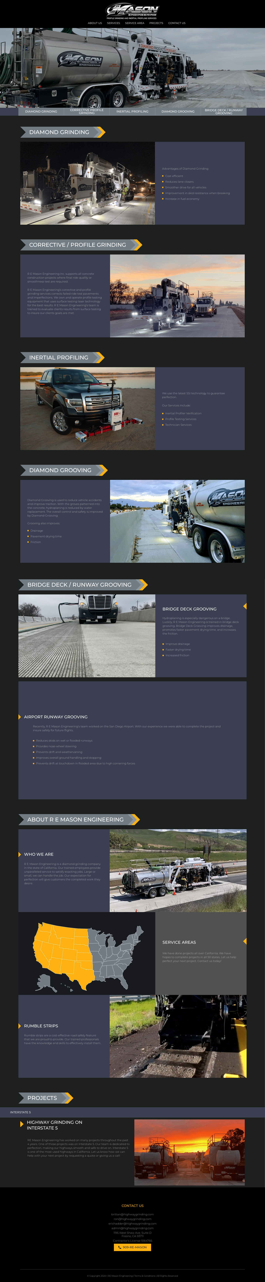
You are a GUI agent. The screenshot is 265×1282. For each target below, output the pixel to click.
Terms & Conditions (144, 1275)
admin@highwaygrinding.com (133, 1228)
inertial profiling (132, 111)
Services (113, 23)
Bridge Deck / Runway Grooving (224, 111)
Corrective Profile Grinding (87, 111)
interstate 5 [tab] (20, 1112)
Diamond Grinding (41, 111)
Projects (156, 23)
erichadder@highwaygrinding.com (133, 1223)
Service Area (134, 23)
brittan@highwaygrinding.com (132, 1214)
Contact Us (177, 23)
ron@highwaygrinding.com (132, 1218)
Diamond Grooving (178, 111)
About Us (95, 23)
